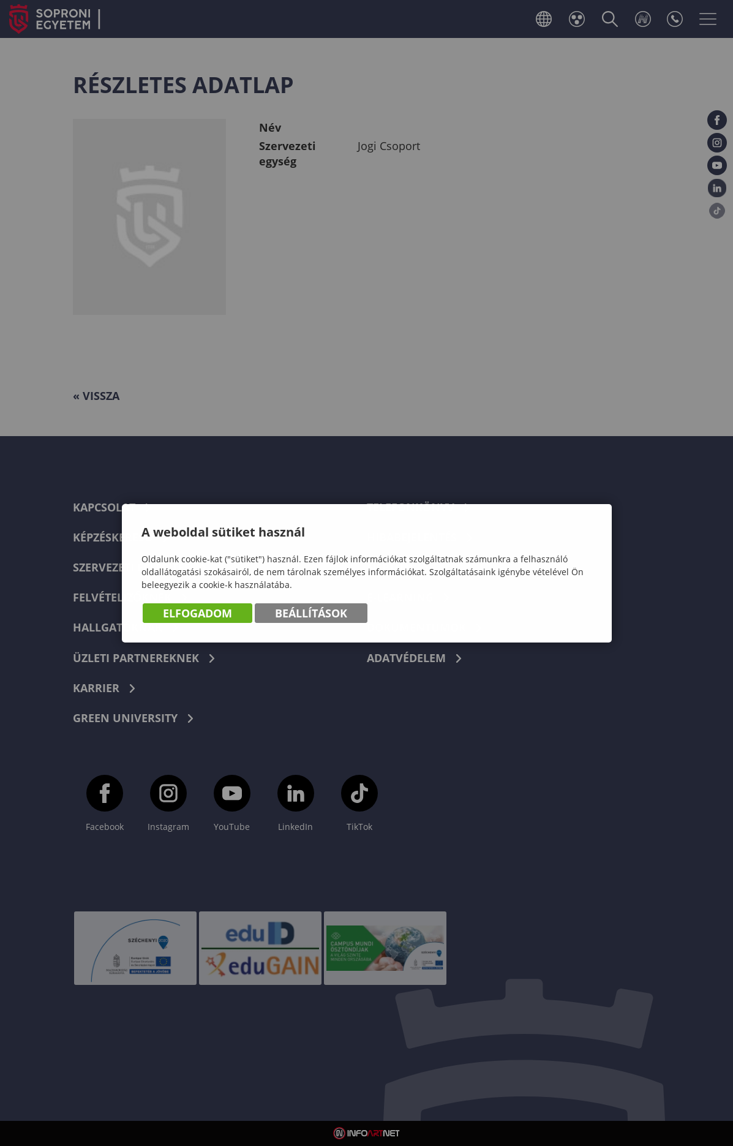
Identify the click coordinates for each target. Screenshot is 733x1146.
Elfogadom (197, 613)
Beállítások (311, 613)
